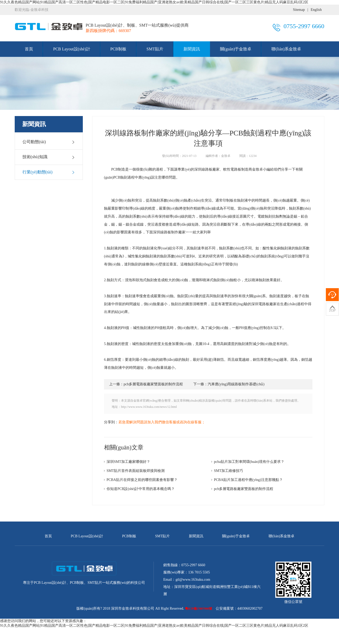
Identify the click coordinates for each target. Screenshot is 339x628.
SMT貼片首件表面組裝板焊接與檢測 (136, 471)
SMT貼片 (155, 49)
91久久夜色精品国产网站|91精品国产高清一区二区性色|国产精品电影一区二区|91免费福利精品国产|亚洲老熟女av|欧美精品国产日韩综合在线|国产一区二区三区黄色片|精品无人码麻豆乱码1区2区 (154, 2)
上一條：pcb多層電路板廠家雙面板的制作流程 (146, 384)
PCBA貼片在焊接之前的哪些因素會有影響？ (142, 480)
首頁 (29, 49)
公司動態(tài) (48, 142)
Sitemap (299, 10)
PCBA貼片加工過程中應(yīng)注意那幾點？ (248, 480)
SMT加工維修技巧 (228, 471)
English (316, 10)
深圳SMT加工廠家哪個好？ (128, 462)
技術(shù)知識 (48, 157)
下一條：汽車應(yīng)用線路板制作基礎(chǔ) (228, 384)
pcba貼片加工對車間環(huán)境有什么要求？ (249, 462)
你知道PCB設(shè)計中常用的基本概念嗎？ (141, 489)
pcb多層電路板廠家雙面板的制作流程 (243, 489)
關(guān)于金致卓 (236, 49)
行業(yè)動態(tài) (48, 172)
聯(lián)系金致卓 (286, 49)
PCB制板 (118, 49)
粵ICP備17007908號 (198, 608)
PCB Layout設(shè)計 (71, 49)
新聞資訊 (191, 49)
